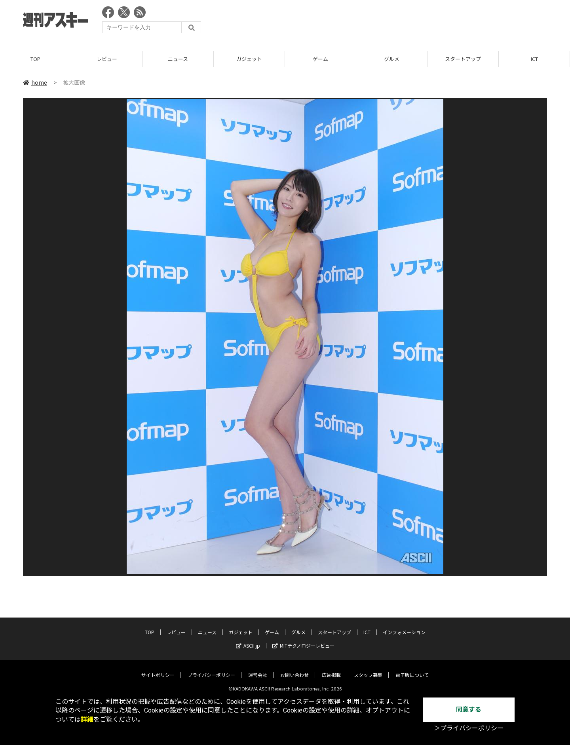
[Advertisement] (403, 22)
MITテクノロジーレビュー (303, 639)
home (35, 83)
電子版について (412, 668)
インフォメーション (404, 626)
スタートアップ (463, 59)
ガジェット (249, 59)
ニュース (178, 59)
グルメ (391, 59)
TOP (35, 59)
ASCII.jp (248, 639)
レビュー (107, 59)
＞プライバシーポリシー (469, 728)
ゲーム (320, 59)
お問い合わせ (294, 668)
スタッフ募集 (368, 668)
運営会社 (257, 668)
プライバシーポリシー (211, 668)
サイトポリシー (158, 668)
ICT (534, 59)
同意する (468, 709)
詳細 (87, 719)
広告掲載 (331, 668)
